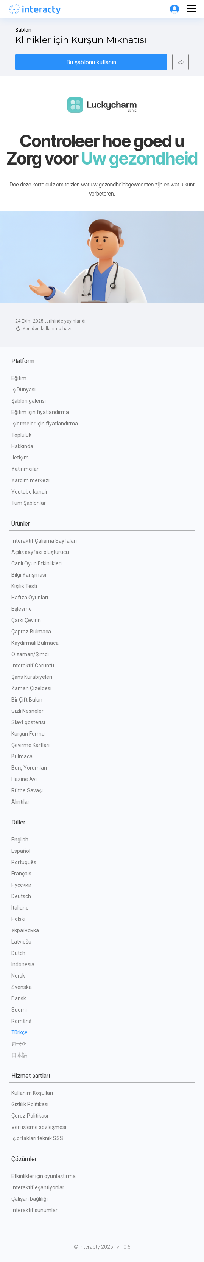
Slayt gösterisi (28, 722)
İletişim (20, 458)
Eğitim (18, 378)
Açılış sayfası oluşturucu (40, 552)
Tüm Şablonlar (28, 503)
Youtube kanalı (29, 492)
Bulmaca (22, 756)
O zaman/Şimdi (30, 654)
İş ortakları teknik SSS (37, 1138)
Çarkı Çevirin (26, 620)
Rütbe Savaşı (27, 790)
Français (21, 874)
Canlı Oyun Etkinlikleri (36, 563)
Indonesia (22, 964)
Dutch (18, 953)
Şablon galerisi (28, 401)
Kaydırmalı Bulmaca (35, 643)
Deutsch (21, 896)
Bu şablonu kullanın (91, 62)
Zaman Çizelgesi (31, 688)
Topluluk (21, 435)
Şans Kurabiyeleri (31, 677)
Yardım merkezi (30, 480)
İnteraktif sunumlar (34, 1210)
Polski (18, 919)
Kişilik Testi (24, 586)
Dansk (18, 998)
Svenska (21, 987)
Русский (21, 885)
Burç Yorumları (29, 768)
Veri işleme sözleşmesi (38, 1127)
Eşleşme (21, 609)
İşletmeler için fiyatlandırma (44, 424)
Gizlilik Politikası (29, 1104)
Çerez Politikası (29, 1116)
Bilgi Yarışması (28, 575)
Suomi (19, 1010)
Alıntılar (20, 802)
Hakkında (22, 446)
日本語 (19, 1055)
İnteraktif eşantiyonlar (37, 1187)
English (19, 840)
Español (20, 851)
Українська (25, 930)
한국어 (19, 1044)
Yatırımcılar (25, 469)
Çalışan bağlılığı (29, 1199)
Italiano (20, 908)
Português (23, 862)
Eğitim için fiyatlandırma (40, 412)
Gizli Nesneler (27, 711)
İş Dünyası (23, 390)
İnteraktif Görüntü (32, 666)
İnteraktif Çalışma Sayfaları (44, 541)
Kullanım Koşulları (32, 1093)
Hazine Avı (24, 779)
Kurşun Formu (28, 734)
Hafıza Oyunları (29, 598)
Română (21, 1021)
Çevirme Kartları (30, 745)
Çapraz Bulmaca (31, 632)
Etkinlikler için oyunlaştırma (43, 1176)
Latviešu (21, 942)
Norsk (18, 976)
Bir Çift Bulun (26, 700)
